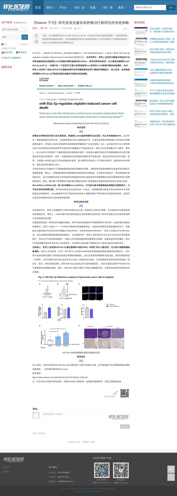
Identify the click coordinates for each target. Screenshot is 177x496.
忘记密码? (24, 44)
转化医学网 (103, 489)
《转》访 (78, 7)
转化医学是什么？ (21, 23)
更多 (122, 7)
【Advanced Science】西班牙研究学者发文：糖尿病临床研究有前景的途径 (162, 62)
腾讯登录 (21, 52)
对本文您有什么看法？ (86, 417)
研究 (50, 7)
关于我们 (6, 467)
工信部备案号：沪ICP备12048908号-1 (88, 492)
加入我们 (6, 472)
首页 (38, 7)
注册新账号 (16, 58)
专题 (93, 7)
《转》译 (107, 7)
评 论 (125, 426)
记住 (4, 44)
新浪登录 (7, 52)
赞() (79, 28)
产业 (63, 7)
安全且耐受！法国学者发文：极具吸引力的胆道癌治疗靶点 (162, 31)
